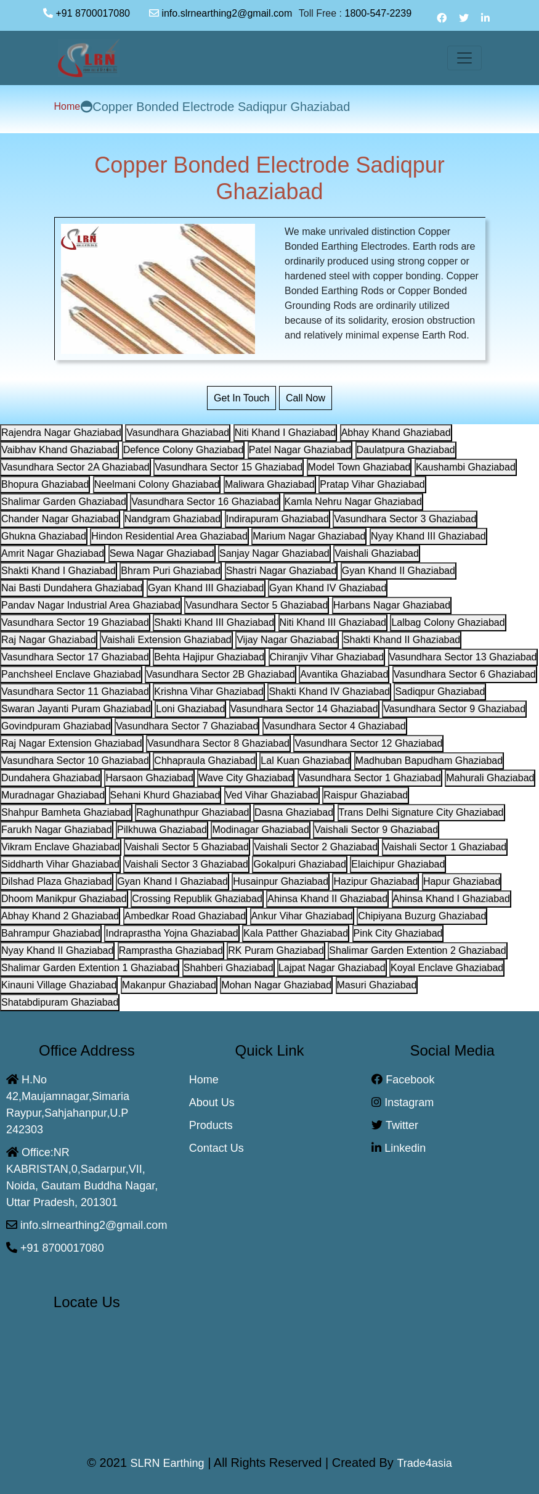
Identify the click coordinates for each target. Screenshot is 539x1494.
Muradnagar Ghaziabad (53, 795)
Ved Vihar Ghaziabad (271, 795)
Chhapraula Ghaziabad (205, 760)
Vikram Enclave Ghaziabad (60, 847)
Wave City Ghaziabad (245, 778)
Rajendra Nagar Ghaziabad (61, 432)
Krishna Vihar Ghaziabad (209, 691)
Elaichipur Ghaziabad (398, 864)
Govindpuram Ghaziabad (56, 726)
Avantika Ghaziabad (344, 674)
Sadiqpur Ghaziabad (440, 691)
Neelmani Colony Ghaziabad (157, 484)
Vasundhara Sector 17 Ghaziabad (75, 657)
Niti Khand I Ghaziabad (285, 432)
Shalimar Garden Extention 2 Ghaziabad (417, 950)
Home (67, 106)
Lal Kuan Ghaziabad (305, 760)
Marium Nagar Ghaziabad (309, 536)
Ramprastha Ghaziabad (171, 950)
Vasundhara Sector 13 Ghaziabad (463, 657)
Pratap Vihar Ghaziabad (372, 484)
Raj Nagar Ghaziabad (48, 639)
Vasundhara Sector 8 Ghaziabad (218, 743)
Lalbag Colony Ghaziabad (448, 622)
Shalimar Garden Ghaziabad (63, 501)
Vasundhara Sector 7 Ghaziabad (187, 726)
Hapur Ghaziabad (461, 881)
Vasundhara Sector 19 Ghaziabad (75, 622)
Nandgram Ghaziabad (172, 519)
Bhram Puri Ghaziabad (171, 570)
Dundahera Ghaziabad (50, 778)
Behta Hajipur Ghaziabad (209, 657)
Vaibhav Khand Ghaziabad (59, 450)
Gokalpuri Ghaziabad (299, 864)
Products (211, 1125)
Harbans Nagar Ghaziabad (391, 605)
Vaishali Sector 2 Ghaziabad (316, 847)
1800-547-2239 (383, 13)
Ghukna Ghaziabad (43, 536)
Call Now (305, 398)
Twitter (394, 1125)
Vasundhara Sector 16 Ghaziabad (205, 501)
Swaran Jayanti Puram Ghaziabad (76, 709)
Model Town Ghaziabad (359, 467)
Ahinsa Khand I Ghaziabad (451, 898)
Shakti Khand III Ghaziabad (214, 622)
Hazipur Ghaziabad (375, 881)
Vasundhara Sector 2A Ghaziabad (75, 467)
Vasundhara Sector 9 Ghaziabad (454, 709)
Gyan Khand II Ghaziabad (398, 570)
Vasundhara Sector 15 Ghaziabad (228, 467)
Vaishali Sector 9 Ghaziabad (376, 829)
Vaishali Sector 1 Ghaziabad (445, 847)
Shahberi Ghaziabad (229, 967)
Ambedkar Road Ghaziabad (185, 916)
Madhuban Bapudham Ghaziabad (429, 760)
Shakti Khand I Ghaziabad (58, 570)
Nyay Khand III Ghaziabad (428, 536)
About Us (212, 1102)
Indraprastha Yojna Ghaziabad (171, 933)
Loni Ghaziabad (190, 709)
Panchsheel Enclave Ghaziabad (71, 674)
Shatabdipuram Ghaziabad (59, 1002)
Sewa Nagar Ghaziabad (162, 553)
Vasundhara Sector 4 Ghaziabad (335, 726)
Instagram (402, 1102)
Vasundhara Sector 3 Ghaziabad (405, 519)
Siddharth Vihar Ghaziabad (60, 864)
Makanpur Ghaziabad (169, 985)
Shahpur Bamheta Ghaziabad (66, 812)
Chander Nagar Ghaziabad (60, 519)
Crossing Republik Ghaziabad (197, 898)
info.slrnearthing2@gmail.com (220, 13)
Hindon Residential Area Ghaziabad (169, 536)
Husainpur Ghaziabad (280, 881)
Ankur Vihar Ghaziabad (302, 916)
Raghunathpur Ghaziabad (192, 812)
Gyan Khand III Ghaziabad (206, 588)
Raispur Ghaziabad (365, 795)
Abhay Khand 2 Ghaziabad (60, 916)
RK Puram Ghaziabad (276, 950)
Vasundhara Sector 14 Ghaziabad (304, 709)
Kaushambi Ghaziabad (466, 467)
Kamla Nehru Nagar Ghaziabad (353, 501)
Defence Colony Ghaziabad (183, 450)
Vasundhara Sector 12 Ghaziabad (368, 743)
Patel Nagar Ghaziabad (300, 450)
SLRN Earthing (168, 1463)
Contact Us (216, 1148)
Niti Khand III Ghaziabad (333, 622)
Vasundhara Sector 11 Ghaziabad (75, 691)
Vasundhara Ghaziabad (177, 432)
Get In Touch (241, 398)
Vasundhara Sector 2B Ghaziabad (220, 674)
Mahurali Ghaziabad (490, 778)
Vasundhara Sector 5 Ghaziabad (256, 605)
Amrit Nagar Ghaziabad (52, 553)
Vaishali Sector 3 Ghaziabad (186, 864)
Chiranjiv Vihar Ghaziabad (327, 657)
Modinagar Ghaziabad (260, 829)
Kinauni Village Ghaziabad (58, 985)
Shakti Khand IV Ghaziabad (329, 691)
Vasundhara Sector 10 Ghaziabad (75, 760)
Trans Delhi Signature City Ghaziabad (421, 812)
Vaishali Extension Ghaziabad (166, 639)
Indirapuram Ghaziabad (277, 519)
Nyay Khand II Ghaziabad (57, 950)
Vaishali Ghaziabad (376, 553)
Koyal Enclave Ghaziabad (447, 967)
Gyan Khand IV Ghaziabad (327, 588)
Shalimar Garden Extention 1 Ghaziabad (89, 967)
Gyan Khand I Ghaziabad (172, 881)
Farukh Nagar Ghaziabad (56, 829)
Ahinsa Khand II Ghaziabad (327, 898)
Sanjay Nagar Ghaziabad (274, 553)
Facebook (402, 1079)
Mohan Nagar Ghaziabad (276, 985)
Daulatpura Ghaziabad (406, 450)
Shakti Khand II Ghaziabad (401, 639)
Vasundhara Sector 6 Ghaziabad (465, 674)
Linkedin (398, 1148)
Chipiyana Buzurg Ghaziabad (422, 916)
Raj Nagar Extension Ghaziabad (71, 743)
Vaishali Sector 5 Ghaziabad (187, 847)
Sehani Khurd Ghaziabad (165, 795)
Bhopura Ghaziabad (45, 484)
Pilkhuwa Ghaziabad (162, 829)
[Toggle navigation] (464, 58)
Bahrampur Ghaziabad (50, 933)
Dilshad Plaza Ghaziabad (56, 881)
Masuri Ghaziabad (377, 985)
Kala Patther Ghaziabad (295, 933)
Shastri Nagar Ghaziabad (281, 570)
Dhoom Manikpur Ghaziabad (64, 898)
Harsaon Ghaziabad (149, 778)
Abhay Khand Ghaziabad (396, 432)
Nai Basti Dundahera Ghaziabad (71, 588)
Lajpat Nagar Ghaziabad (331, 967)
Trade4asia (424, 1463)
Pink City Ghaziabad (398, 933)
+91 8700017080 (92, 13)
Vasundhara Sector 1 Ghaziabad (370, 778)
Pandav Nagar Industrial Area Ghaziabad (90, 605)
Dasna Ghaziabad (293, 812)
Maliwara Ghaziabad (270, 484)
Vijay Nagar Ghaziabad (287, 639)
